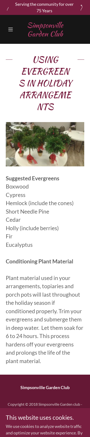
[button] (12, 29)
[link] (45, 29)
